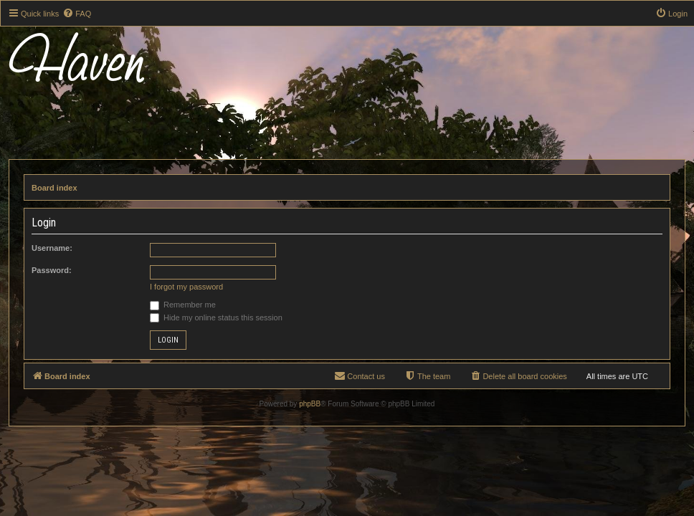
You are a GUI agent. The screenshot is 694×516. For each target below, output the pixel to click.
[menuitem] (76, 13)
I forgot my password (186, 286)
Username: (52, 248)
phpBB (309, 404)
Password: (52, 270)
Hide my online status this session (216, 317)
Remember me (183, 304)
